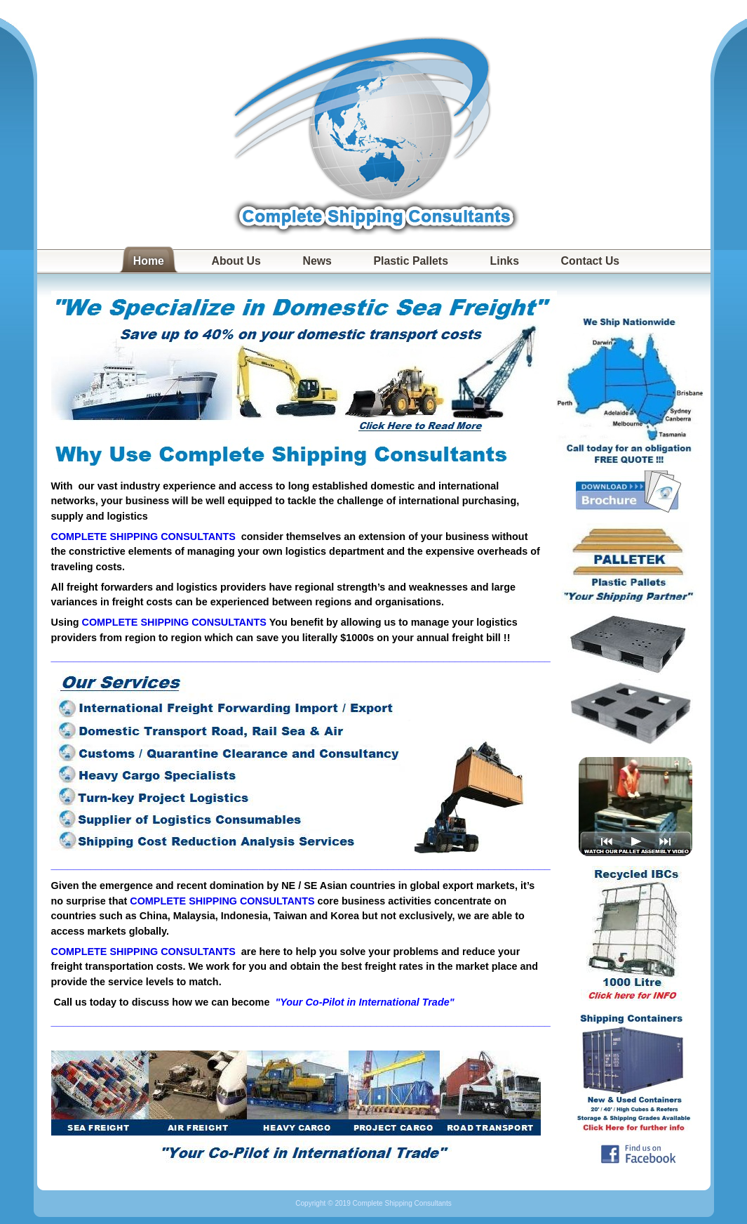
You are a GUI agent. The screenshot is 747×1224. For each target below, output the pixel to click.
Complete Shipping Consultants (374, 130)
